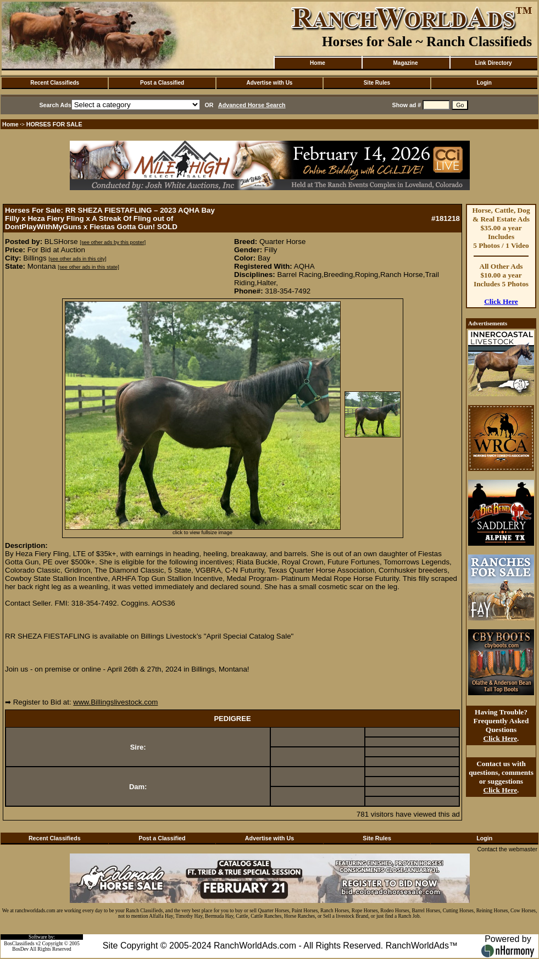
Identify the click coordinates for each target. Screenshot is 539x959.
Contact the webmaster (507, 849)
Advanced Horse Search (252, 105)
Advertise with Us (270, 83)
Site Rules (377, 83)
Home (317, 63)
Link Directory (493, 63)
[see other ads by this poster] (113, 242)
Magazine (405, 63)
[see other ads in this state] (88, 267)
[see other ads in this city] (77, 259)
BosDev (20, 949)
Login (484, 83)
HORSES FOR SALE (54, 124)
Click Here (501, 301)
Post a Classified (162, 83)
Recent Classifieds (54, 83)
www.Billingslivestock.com (115, 702)
